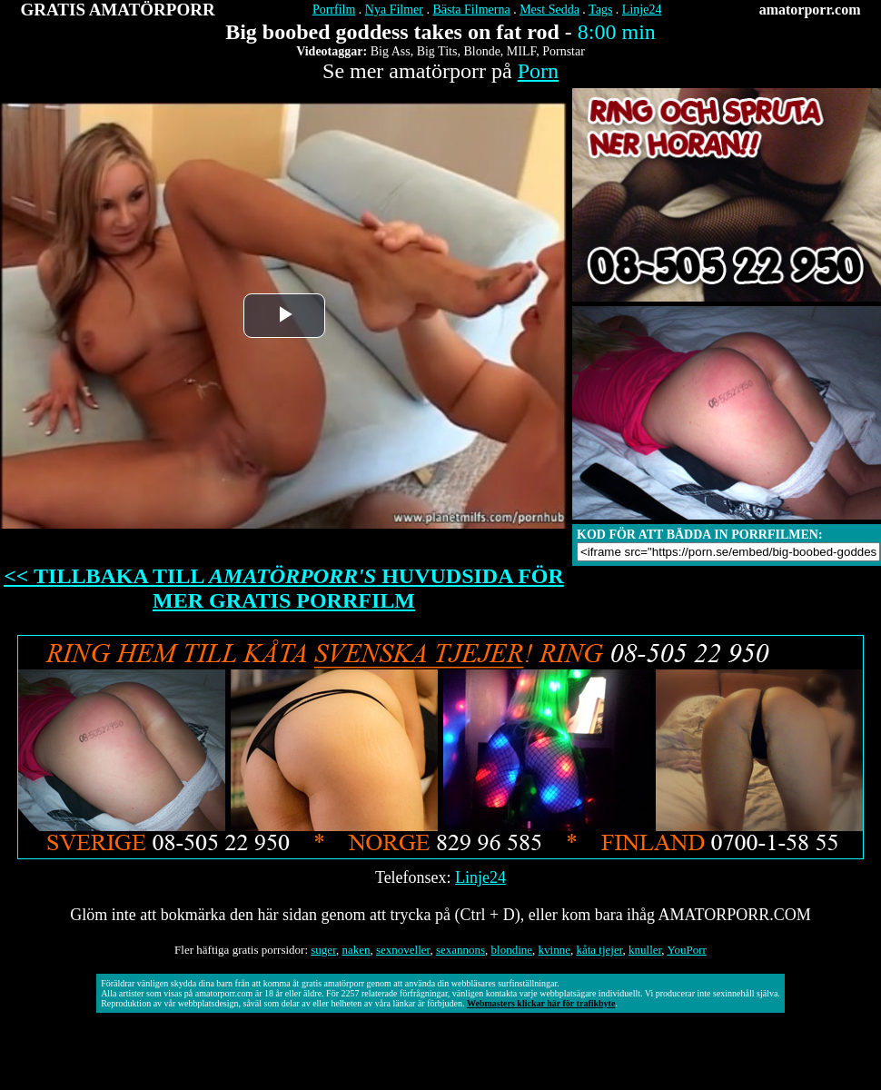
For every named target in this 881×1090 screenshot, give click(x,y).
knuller (645, 949)
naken (356, 949)
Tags (600, 9)
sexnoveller (403, 949)
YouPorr (686, 949)
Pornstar (563, 51)
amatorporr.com (810, 9)
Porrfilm (333, 9)
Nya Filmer (394, 9)
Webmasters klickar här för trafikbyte (541, 1003)
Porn (538, 71)
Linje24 (642, 9)
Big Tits (437, 51)
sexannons (460, 949)
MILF (521, 51)
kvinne (554, 949)
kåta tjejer (599, 949)
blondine (512, 949)
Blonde (481, 51)
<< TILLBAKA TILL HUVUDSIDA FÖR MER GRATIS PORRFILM (284, 588)
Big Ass (391, 51)
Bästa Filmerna (471, 9)
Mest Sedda (549, 9)
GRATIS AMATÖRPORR (118, 9)
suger (323, 949)
